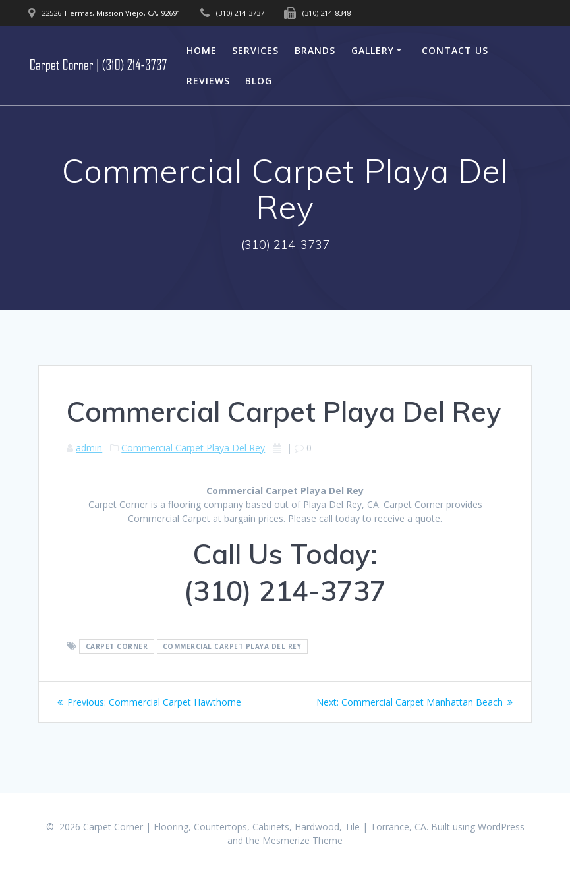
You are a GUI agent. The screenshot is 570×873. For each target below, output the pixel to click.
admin (89, 447)
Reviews (208, 80)
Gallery (372, 50)
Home (201, 50)
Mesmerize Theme (302, 840)
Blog (258, 80)
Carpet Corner (117, 646)
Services (255, 50)
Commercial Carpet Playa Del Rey (193, 447)
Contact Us (455, 50)
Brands (315, 50)
